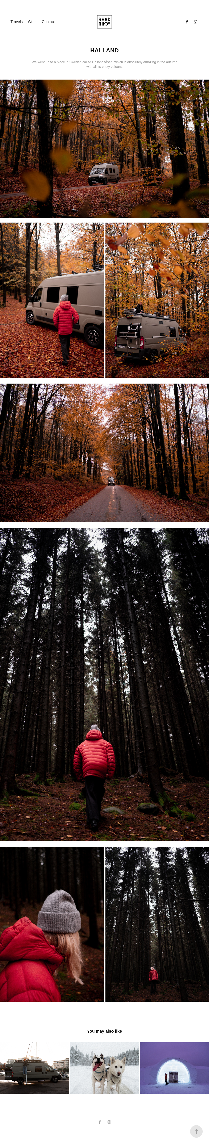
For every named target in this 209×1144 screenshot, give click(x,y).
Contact (48, 22)
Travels (17, 22)
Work (32, 22)
